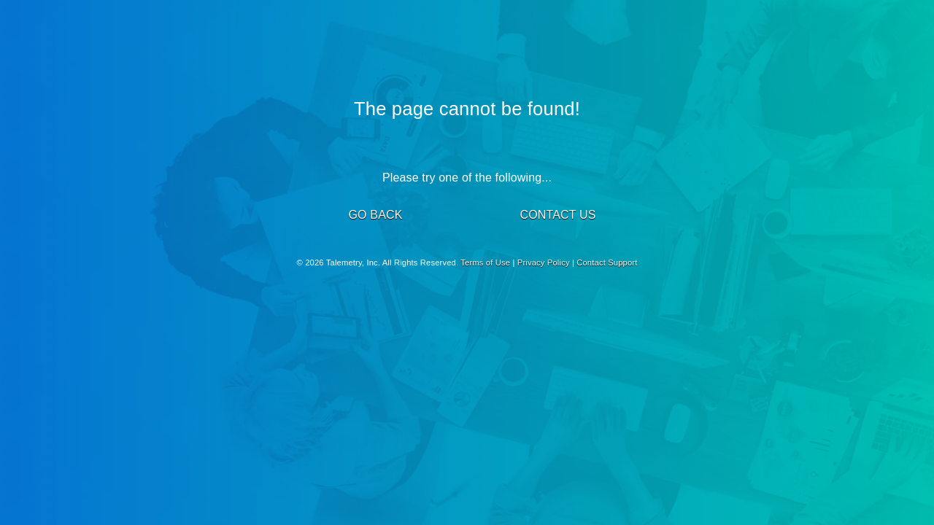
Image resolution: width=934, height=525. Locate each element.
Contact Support (606, 262)
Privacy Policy (543, 262)
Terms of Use (485, 262)
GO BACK (375, 215)
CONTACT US (557, 215)
